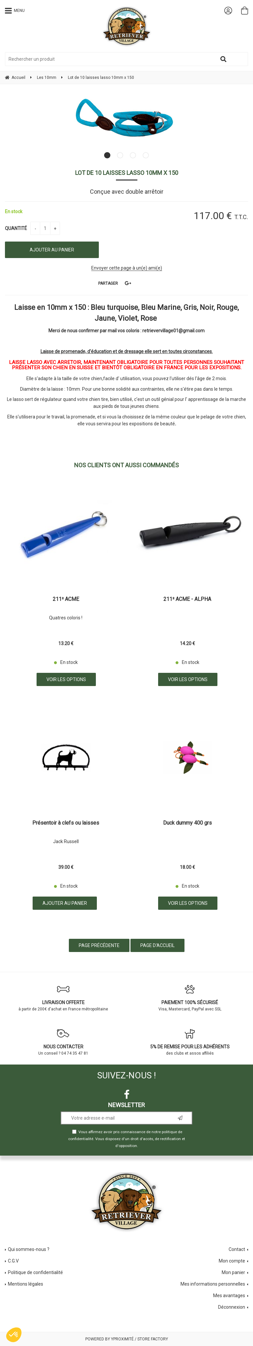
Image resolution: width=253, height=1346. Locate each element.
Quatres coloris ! (65, 617)
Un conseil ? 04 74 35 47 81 (63, 1042)
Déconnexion (231, 1307)
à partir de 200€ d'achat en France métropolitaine (63, 997)
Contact (237, 1249)
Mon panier (233, 1272)
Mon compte (232, 1261)
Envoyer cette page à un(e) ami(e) (126, 268)
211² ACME (66, 599)
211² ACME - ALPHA (187, 599)
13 (65, 643)
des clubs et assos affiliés (190, 1042)
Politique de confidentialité (35, 1272)
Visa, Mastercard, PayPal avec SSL (190, 997)
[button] (14, 1335)
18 (187, 867)
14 (187, 643)
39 (65, 867)
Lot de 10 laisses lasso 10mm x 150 (126, 172)
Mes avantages (229, 1295)
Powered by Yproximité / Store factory (126, 1339)
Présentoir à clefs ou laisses (65, 823)
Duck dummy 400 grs (187, 823)
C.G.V (13, 1261)
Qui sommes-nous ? (28, 1249)
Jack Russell (66, 841)
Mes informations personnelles (213, 1284)
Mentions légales (25, 1284)
